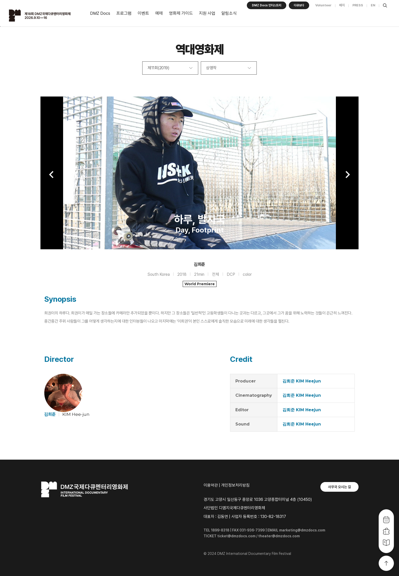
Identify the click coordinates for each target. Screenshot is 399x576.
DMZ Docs (100, 13)
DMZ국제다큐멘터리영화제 (46, 15)
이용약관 (211, 485)
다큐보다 (299, 5)
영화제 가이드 (181, 13)
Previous (52, 174)
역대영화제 (200, 49)
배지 (342, 5)
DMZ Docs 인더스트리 (266, 5)
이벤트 (143, 13)
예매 (159, 13)
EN (373, 5)
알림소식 (229, 13)
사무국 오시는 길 (339, 487)
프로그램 (124, 13)
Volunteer (323, 5)
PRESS (357, 5)
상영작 (211, 67)
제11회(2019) (158, 67)
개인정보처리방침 (235, 485)
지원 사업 (207, 13)
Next (347, 174)
